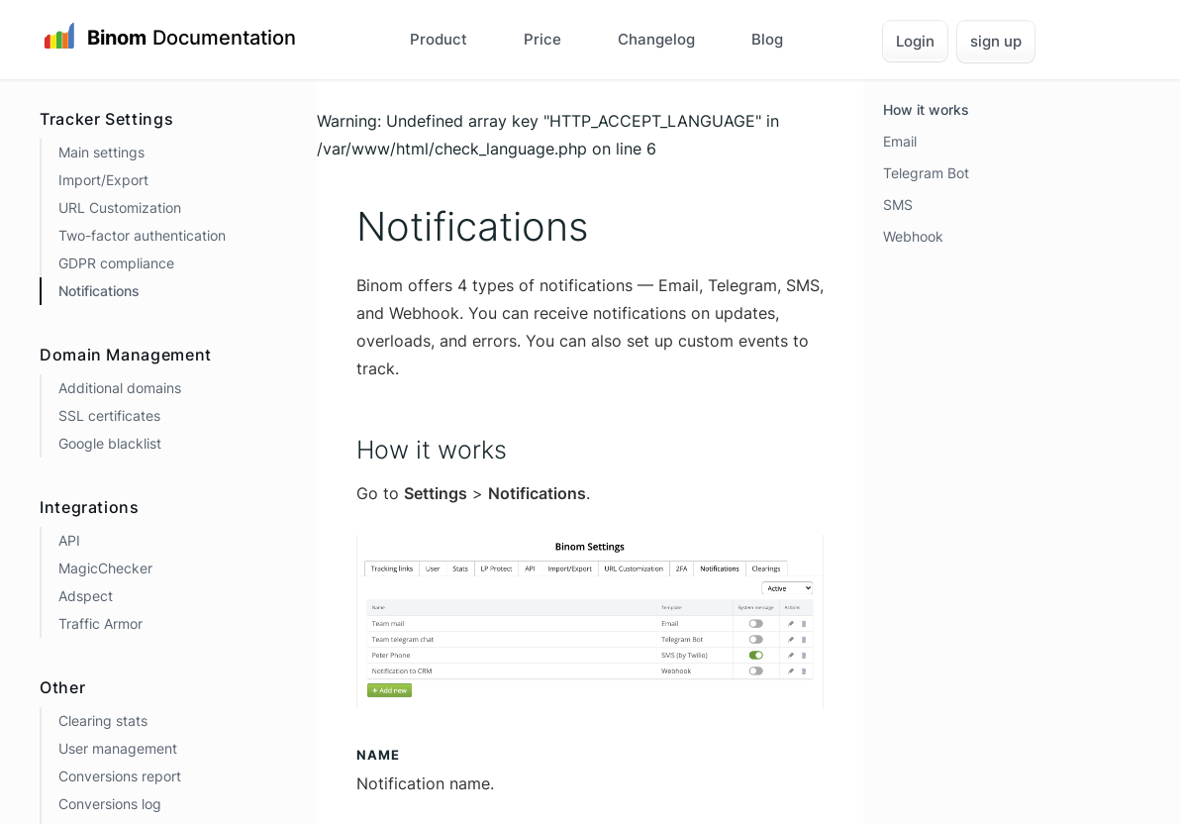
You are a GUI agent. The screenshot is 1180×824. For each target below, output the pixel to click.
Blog (767, 39)
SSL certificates (109, 415)
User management (117, 748)
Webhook (913, 236)
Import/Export (103, 179)
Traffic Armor (100, 623)
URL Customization (119, 207)
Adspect (85, 595)
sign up (996, 41)
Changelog (656, 39)
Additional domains (119, 387)
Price (542, 39)
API (69, 540)
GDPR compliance (116, 263)
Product (438, 39)
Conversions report (119, 776)
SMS (898, 204)
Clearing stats (103, 720)
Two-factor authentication (142, 235)
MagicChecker (105, 568)
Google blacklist (109, 443)
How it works (926, 109)
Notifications (99, 290)
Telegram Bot (926, 172)
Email (900, 141)
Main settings (101, 152)
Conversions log (109, 803)
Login (915, 41)
